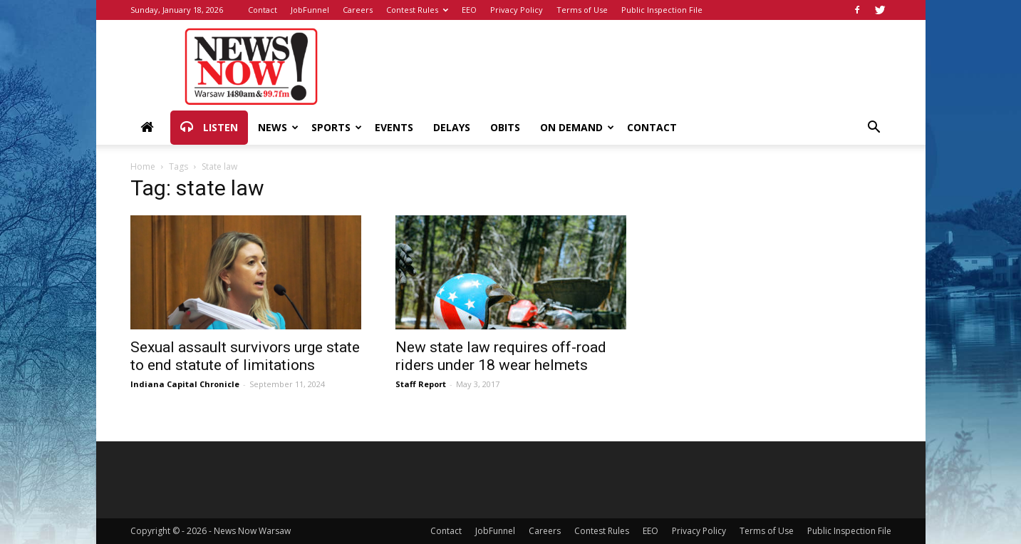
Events (394, 127)
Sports (336, 127)
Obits (505, 127)
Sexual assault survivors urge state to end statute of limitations (245, 356)
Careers (358, 9)
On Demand (577, 127)
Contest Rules (417, 9)
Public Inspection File (662, 9)
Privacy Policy (516, 9)
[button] (874, 128)
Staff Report (420, 384)
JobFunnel (310, 9)
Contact (262, 9)
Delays (451, 127)
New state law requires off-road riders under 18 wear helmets (500, 356)
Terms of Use (582, 9)
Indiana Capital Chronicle (184, 384)
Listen (209, 127)
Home (142, 166)
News (278, 127)
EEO (469, 9)
